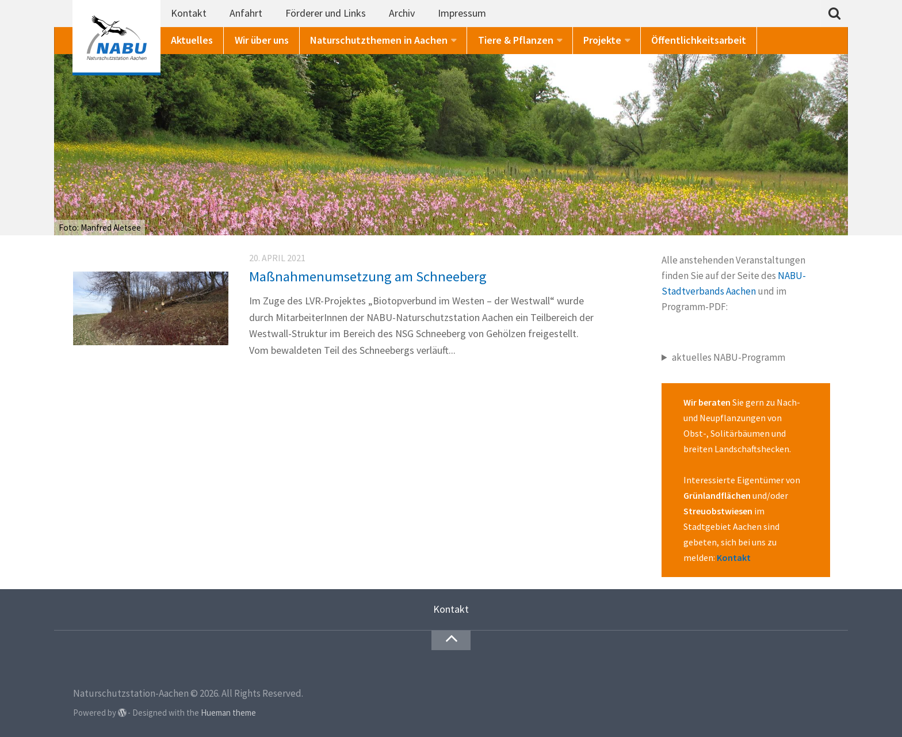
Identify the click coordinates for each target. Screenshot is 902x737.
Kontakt (189, 13)
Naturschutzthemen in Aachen (379, 40)
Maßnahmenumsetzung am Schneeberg (368, 276)
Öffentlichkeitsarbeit (698, 40)
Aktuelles (192, 40)
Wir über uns (262, 40)
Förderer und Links (325, 13)
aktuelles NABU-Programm (728, 357)
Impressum (462, 13)
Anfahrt (246, 13)
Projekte (602, 40)
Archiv (402, 13)
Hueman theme (228, 712)
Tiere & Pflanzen (515, 40)
